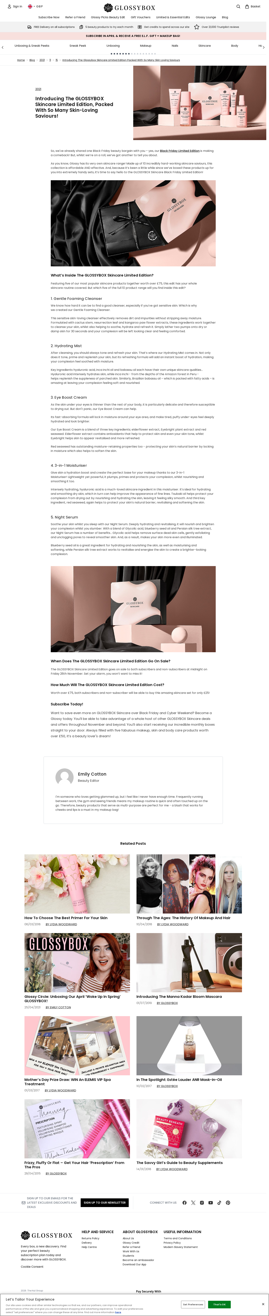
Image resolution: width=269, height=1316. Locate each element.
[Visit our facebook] (184, 1202)
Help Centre (89, 1247)
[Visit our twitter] (193, 1202)
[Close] (263, 1304)
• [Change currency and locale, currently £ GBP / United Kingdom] (35, 6)
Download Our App (134, 1264)
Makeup (145, 46)
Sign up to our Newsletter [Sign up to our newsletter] (105, 1203)
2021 (42, 60)
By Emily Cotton (58, 1007)
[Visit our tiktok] (219, 1202)
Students (128, 1256)
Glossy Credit (131, 1243)
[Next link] (263, 47)
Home (21, 60)
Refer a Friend (131, 1247)
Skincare (204, 46)
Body (234, 46)
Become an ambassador (138, 1260)
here (118, 1312)
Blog (32, 60)
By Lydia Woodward (61, 924)
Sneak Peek (78, 46)
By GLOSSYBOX (167, 1003)
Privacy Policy (172, 1243)
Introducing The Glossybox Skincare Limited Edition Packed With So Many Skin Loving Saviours (121, 60)
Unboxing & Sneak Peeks (32, 46)
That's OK (219, 1304)
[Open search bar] (238, 6)
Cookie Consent (32, 1267)
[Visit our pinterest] (228, 1202)
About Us (128, 1238)
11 (50, 60)
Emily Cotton (92, 774)
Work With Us (131, 1251)
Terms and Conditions (178, 1238)
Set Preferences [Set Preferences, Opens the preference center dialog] (193, 1304)
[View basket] (252, 6)
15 (57, 60)
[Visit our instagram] (202, 1202)
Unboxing (113, 46)
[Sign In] (15, 6)
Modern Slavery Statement (181, 1247)
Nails (175, 46)
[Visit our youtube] (210, 1202)
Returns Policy (90, 1238)
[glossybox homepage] (133, 7)
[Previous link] (2, 47)
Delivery (87, 1243)
